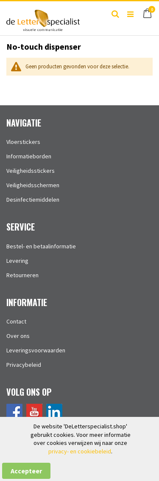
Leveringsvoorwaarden (35, 350)
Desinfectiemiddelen (32, 199)
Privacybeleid (23, 364)
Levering (17, 260)
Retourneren (22, 275)
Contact (16, 321)
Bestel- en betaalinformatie (41, 246)
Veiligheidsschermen (32, 185)
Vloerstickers (23, 142)
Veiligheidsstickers (30, 170)
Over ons (18, 336)
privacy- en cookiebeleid (79, 451)
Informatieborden (28, 156)
